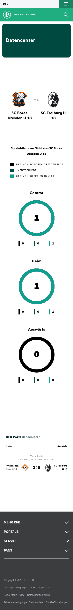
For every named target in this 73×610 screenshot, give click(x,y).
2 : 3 (36, 468)
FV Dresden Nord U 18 (12, 468)
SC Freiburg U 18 (60, 468)
